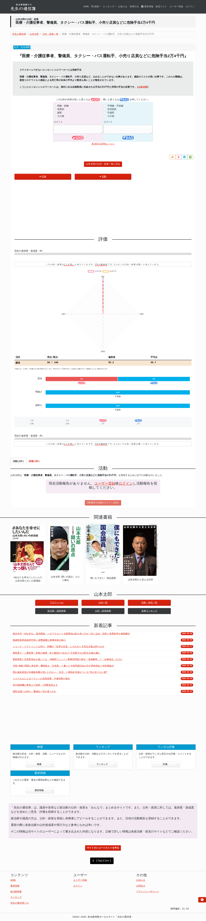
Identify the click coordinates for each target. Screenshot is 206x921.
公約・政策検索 (103, 611)
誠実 (59, 113)
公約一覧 (103, 602)
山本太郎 (142, 87)
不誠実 (110, 113)
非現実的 (111, 109)
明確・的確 (63, 106)
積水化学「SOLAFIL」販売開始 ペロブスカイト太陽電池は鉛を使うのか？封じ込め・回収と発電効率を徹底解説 (71, 634)
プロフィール (57, 602)
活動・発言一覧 (149, 602)
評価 (42, 176)
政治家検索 (16, 891)
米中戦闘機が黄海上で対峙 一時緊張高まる (35, 685)
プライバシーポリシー (147, 891)
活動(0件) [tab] (18, 461)
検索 (45, 764)
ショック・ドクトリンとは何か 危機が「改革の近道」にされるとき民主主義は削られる (58, 646)
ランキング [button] (108, 6)
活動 (103, 176)
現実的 (60, 109)
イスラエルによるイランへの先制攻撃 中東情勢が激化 (41, 679)
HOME (86, 6)
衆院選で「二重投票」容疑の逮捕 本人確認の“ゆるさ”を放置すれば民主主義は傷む (56, 653)
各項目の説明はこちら (103, 144)
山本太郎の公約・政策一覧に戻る (103, 164)
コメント (58, 122)
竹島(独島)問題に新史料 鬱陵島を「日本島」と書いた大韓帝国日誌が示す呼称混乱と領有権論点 (63, 666)
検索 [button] (95, 6)
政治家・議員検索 (56, 611)
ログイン (190, 6)
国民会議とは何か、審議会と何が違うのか (34, 691)
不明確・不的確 (115, 106)
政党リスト (161, 6)
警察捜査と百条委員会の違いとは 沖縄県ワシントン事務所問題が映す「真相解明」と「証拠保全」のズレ (68, 659)
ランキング (106, 764)
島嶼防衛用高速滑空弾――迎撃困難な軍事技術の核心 (39, 640)
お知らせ (122, 6)
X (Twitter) (101, 860)
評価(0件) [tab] (34, 461)
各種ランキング (149, 611)
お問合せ (140, 886)
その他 (60, 116)
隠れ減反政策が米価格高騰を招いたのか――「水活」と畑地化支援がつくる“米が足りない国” (60, 672)
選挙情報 (147, 6)
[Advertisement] (103, 209)
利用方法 (134, 6)
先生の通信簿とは (19, 903)
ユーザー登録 (176, 6)
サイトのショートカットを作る (103, 848)
